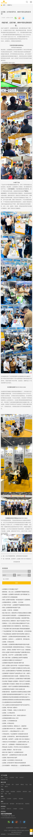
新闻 (2, 796)
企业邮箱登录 (9, 827)
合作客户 (22, 777)
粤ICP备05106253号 (16, 832)
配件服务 (12, 803)
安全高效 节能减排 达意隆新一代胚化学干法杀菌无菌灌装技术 (17, 681)
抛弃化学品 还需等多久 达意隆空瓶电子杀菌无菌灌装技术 (17, 678)
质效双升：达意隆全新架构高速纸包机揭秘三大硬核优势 (17, 636)
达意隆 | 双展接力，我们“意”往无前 (11, 749)
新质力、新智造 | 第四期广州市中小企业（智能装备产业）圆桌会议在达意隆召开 (17, 649)
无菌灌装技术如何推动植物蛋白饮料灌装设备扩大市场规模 (17, 697)
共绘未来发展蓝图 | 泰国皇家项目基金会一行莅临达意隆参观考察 (17, 647)
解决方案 (3, 782)
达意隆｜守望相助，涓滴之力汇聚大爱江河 (14, 710)
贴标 (30, 791)
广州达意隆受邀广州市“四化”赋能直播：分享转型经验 (16, 631)
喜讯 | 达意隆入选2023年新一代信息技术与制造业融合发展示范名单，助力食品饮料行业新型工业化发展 (17, 665)
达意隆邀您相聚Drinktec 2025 (10, 718)
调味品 (22, 784)
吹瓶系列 (19, 791)
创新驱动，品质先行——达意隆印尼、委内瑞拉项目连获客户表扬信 (17, 639)
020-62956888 (6, 814)
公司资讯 (3, 798)
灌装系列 (25, 791)
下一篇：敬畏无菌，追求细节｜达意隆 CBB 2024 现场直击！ (16, 558)
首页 (4, 5)
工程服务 (15, 808)
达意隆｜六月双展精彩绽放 (9, 720)
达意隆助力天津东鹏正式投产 (10, 589)
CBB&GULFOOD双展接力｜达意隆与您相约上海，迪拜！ (17, 741)
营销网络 (3, 808)
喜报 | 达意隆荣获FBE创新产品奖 (11, 607)
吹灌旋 (7, 791)
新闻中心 (9, 5)
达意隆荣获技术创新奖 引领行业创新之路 (13, 689)
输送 (2, 793)
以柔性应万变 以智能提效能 (9, 597)
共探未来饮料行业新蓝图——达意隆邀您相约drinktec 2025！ (17, 615)
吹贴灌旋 (13, 791)
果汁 (13, 784)
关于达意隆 (4, 775)
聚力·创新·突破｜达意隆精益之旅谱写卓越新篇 (15, 657)
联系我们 (3, 806)
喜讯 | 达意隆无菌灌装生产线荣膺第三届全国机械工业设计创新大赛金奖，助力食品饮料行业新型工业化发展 (17, 670)
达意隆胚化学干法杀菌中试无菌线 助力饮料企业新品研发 (17, 668)
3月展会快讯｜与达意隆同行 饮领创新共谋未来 (15, 734)
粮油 (2, 786)
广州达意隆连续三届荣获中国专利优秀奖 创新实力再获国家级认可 (17, 634)
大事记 (6, 777)
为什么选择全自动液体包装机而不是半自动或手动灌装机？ (17, 705)
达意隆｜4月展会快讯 (8, 641)
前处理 (2, 791)
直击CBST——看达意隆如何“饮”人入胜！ (13, 731)
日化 (30, 784)
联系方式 (9, 808)
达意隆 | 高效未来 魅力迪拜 (9, 757)
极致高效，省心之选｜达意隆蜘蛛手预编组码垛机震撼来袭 (17, 591)
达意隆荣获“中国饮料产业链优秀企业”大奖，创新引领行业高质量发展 (17, 673)
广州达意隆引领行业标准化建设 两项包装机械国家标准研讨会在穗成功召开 (17, 628)
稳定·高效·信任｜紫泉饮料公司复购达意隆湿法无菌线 (16, 613)
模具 (10, 793)
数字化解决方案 (19, 803)
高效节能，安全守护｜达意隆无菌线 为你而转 (14, 655)
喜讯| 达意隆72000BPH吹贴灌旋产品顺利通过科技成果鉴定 (17, 652)
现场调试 (27, 803)
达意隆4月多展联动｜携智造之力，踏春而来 (14, 726)
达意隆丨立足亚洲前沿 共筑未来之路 (12, 760)
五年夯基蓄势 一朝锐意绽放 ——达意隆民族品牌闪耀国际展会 (17, 765)
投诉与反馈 (23, 827)
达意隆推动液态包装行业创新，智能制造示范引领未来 (17, 676)
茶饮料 (17, 784)
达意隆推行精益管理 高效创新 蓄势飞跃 (13, 662)
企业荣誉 (12, 777)
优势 (17, 777)
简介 (2, 777)
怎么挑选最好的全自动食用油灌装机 (12, 702)
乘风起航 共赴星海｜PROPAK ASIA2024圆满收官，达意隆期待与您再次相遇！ (17, 747)
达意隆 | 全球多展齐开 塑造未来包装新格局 (14, 762)
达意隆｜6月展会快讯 (8, 723)
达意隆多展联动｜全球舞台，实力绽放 (12, 602)
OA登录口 (16, 827)
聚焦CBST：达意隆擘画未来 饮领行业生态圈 (14, 755)
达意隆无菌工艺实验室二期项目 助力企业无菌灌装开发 (17, 684)
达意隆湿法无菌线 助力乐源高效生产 (12, 660)
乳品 (27, 784)
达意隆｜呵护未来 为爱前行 (9, 707)
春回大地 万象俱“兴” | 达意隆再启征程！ (13, 752)
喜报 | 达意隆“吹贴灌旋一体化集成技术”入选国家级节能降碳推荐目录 (17, 599)
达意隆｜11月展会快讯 (8, 713)
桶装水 (6, 786)
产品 (2, 789)
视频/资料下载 (4, 779)
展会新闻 (21, 798)
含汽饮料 (8, 784)
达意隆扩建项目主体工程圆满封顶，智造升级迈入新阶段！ (17, 626)
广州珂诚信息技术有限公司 (14, 834)
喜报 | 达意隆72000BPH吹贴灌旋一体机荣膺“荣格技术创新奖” (17, 618)
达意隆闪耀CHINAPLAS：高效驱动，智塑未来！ (15, 728)
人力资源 (21, 808)
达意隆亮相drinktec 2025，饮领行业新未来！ (14, 715)
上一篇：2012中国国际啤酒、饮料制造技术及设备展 (14, 556)
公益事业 (15, 798)
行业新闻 (9, 798)
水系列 (2, 784)
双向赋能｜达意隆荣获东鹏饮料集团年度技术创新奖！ (17, 644)
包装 (6, 793)
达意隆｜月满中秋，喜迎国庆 (10, 610)
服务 (2, 801)
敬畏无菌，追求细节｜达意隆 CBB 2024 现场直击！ (16, 739)
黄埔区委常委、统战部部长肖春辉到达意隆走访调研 (16, 691)
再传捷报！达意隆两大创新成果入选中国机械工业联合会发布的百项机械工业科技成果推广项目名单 (17, 594)
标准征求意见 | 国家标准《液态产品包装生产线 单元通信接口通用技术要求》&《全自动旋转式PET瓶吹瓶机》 (17, 620)
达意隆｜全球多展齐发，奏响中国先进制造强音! (15, 736)
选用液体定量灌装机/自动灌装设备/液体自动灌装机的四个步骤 (17, 699)
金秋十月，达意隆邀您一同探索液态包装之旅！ (15, 744)
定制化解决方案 (4, 803)
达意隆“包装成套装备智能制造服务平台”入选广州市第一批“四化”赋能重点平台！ (17, 694)
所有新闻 (15, 561)
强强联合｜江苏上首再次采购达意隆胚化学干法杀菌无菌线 (17, 623)
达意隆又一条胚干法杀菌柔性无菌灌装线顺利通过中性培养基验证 (17, 686)
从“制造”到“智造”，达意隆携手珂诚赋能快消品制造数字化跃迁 (17, 605)
